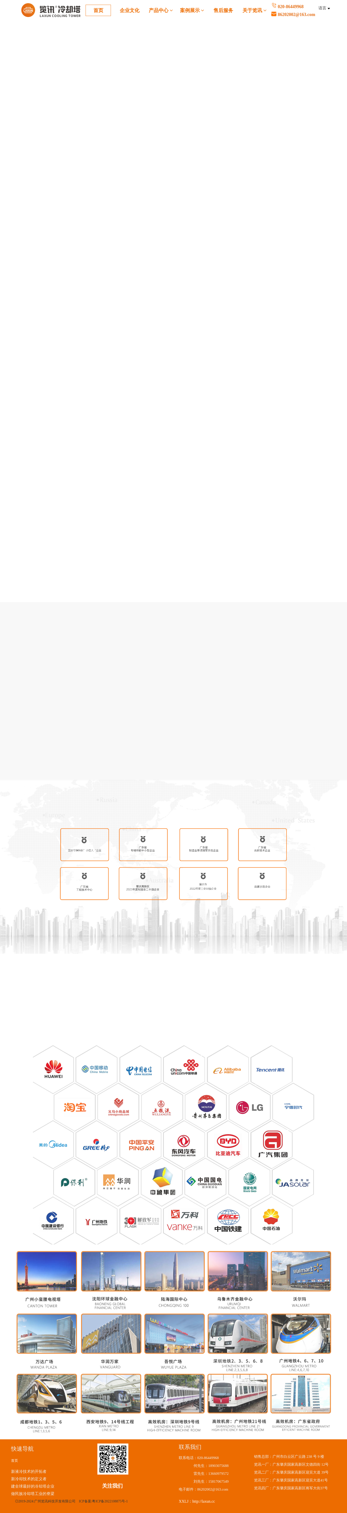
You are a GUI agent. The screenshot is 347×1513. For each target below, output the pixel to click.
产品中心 (161, 10)
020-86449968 (312, 11)
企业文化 (129, 10)
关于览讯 (254, 10)
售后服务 (223, 10)
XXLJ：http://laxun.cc (197, 1501)
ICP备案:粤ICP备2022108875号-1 (103, 1501)
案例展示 (192, 10)
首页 (98, 10)
